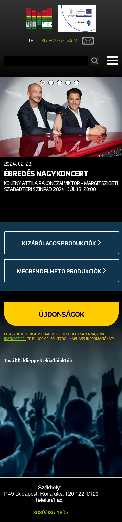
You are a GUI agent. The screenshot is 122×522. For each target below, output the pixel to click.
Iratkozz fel (15, 339)
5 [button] (76, 83)
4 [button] (68, 83)
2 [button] (51, 83)
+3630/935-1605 (49, 512)
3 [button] (59, 83)
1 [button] (42, 83)
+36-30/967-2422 (58, 41)
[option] (61, 136)
